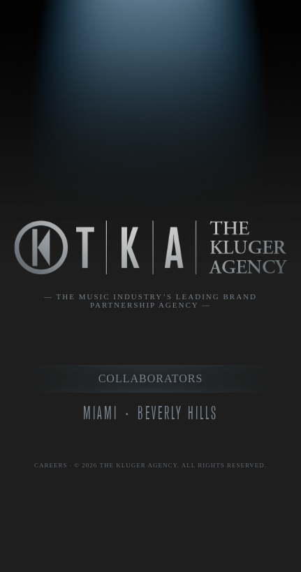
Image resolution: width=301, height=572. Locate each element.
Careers (51, 465)
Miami (100, 413)
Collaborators (150, 378)
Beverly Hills (178, 413)
